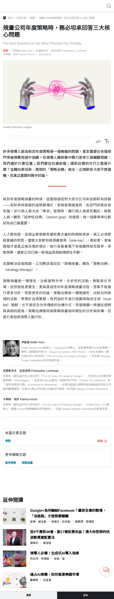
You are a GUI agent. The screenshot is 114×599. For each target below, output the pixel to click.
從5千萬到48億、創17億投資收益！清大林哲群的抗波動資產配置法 (70, 534)
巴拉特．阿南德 (39, 559)
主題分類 (21, 17)
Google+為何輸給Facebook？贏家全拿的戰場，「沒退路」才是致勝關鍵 (68, 513)
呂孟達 (47, 580)
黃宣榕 (47, 543)
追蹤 (102, 441)
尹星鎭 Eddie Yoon (22, 50)
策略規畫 (27, 462)
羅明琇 (34, 580)
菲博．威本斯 (38, 521)
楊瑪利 (34, 543)
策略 (32, 17)
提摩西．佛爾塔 (84, 521)
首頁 (10, 17)
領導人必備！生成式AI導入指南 (54, 553)
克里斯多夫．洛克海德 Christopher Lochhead (61, 50)
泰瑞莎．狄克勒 (60, 521)
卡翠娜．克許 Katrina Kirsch (18, 54)
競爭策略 (10, 462)
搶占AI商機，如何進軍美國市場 (54, 575)
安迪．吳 (59, 559)
